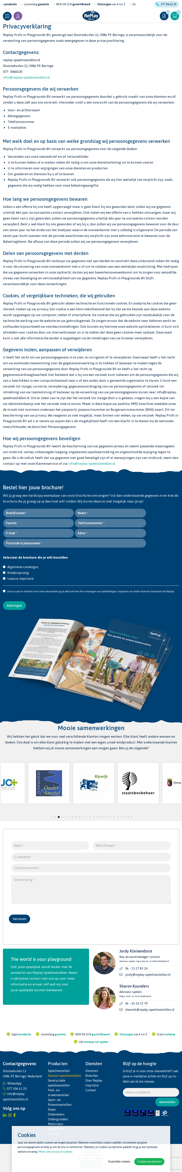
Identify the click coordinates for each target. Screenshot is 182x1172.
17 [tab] (107, 817)
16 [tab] (104, 817)
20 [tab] (118, 817)
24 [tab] (132, 817)
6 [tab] (69, 817)
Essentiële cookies (119, 1161)
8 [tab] (76, 817)
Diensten (91, 1071)
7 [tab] (73, 817)
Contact (90, 1090)
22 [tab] (125, 817)
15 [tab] (100, 817)
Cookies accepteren (149, 1161)
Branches (91, 1075)
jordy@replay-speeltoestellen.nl (147, 974)
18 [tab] (111, 817)
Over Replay (93, 1080)
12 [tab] (90, 817)
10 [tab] (83, 817)
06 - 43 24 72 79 (136, 1003)
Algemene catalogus (20, 567)
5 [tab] (66, 817)
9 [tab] (80, 817)
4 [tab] (62, 817)
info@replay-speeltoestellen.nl (26, 77)
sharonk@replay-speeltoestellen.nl (149, 1009)
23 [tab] (128, 817)
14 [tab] (97, 817)
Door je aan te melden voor (20, 591)
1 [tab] (52, 817)
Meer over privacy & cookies (55, 1151)
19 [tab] (114, 817)
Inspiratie (92, 1085)
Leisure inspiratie (18, 578)
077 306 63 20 (166, 4)
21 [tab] (121, 817)
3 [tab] (59, 817)
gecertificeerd (83, 4)
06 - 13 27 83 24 (136, 968)
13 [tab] (93, 817)
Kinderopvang (16, 573)
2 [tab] (55, 817)
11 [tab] (87, 817)
